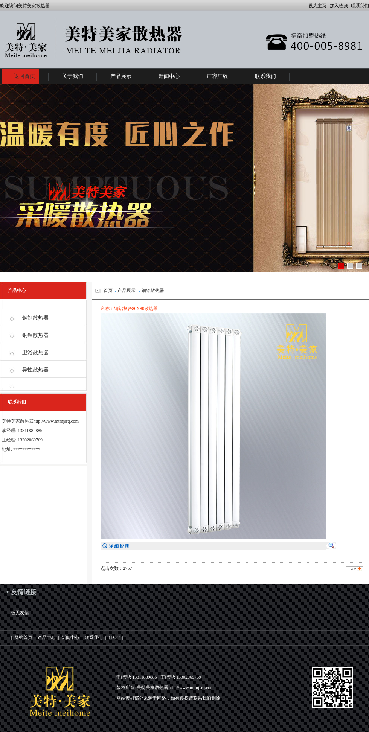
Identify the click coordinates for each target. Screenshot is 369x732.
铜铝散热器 (35, 335)
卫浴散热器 (35, 352)
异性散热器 (35, 370)
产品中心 (47, 637)
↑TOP (113, 637)
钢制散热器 (35, 318)
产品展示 (126, 290)
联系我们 (94, 637)
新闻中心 (70, 637)
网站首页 (23, 637)
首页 (108, 290)
